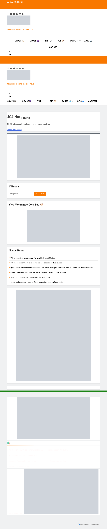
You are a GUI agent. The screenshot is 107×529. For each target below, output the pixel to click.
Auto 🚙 (88, 41)
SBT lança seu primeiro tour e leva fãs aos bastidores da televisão (36, 263)
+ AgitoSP (52, 47)
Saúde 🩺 (74, 41)
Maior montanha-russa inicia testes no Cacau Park (30, 277)
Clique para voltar (14, 130)
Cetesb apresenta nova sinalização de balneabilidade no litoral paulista (38, 272)
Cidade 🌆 (34, 41)
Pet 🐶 (61, 41)
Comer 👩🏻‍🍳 (19, 41)
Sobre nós (95, 524)
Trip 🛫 (48, 41)
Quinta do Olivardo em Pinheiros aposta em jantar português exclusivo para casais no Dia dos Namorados (52, 268)
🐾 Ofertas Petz (83, 524)
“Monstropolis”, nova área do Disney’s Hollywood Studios (33, 258)
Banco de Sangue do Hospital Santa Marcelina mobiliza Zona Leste (37, 282)
